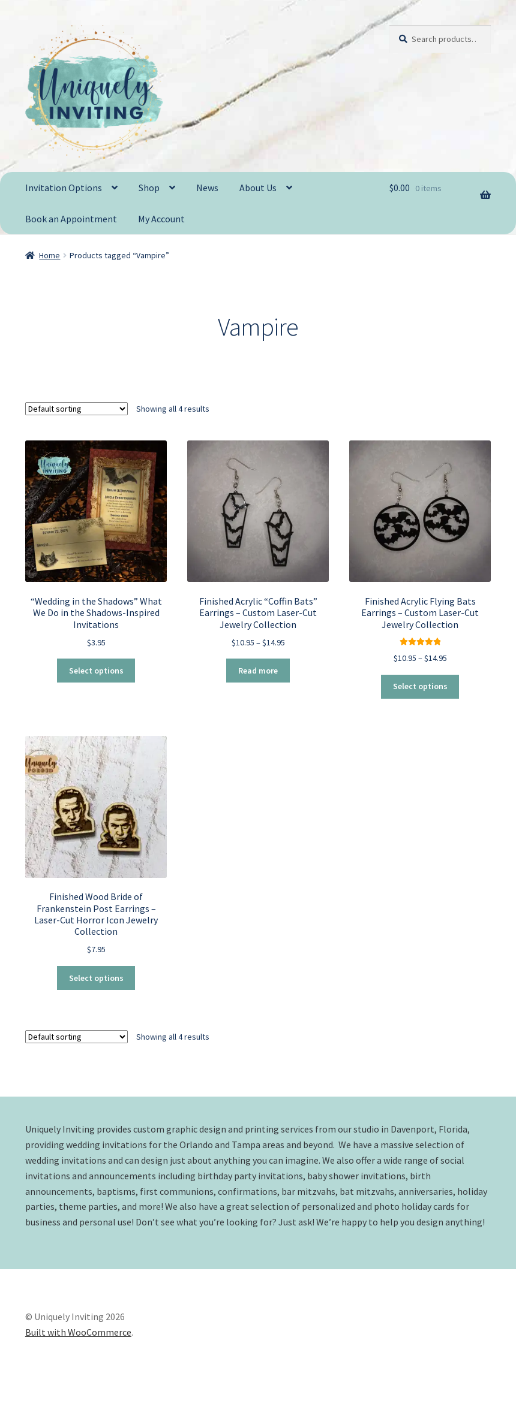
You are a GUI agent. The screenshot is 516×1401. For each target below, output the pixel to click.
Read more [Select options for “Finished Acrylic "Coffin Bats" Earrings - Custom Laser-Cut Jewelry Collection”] (258, 670)
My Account (161, 219)
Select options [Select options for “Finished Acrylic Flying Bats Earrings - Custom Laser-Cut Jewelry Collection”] (420, 686)
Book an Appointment (71, 219)
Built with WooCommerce (78, 1332)
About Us (258, 188)
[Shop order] (76, 408)
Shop (149, 188)
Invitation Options (63, 188)
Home (49, 255)
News (207, 188)
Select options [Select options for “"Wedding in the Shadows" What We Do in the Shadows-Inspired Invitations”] (96, 670)
